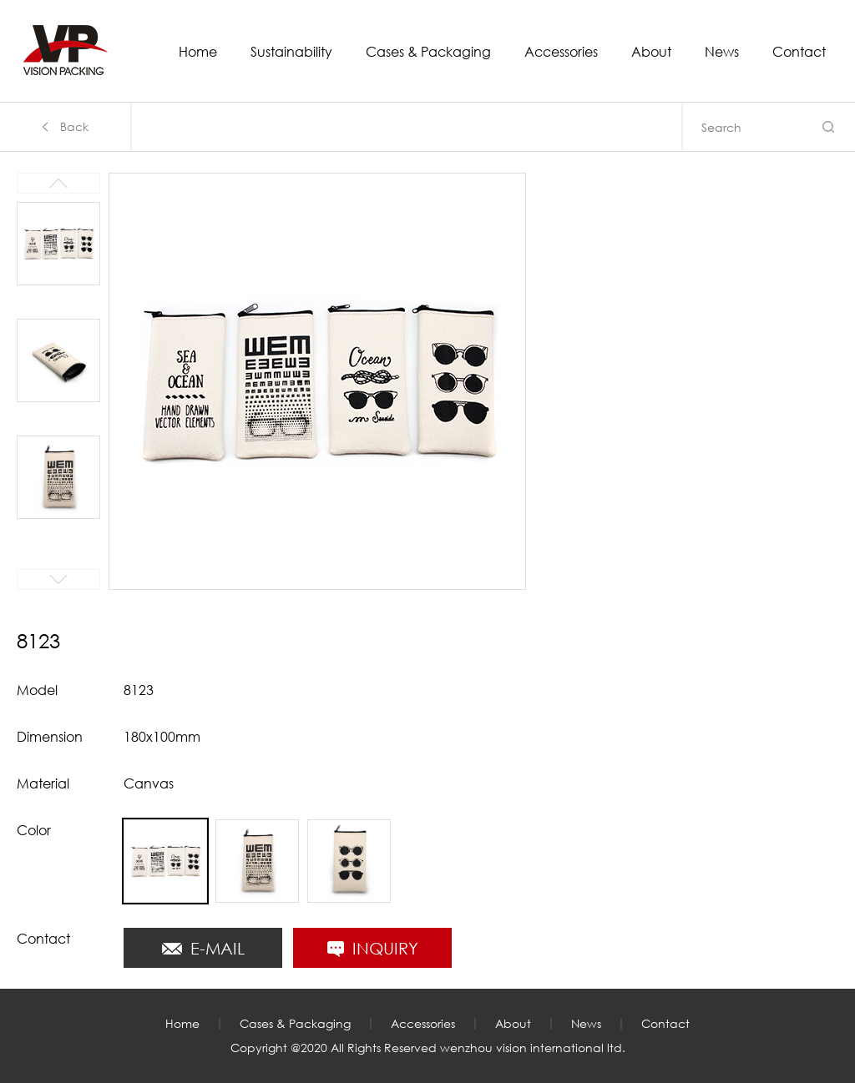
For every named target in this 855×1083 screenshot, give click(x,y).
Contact (799, 52)
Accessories (561, 52)
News (722, 52)
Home (198, 52)
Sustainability (291, 52)
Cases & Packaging (428, 52)
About (651, 52)
